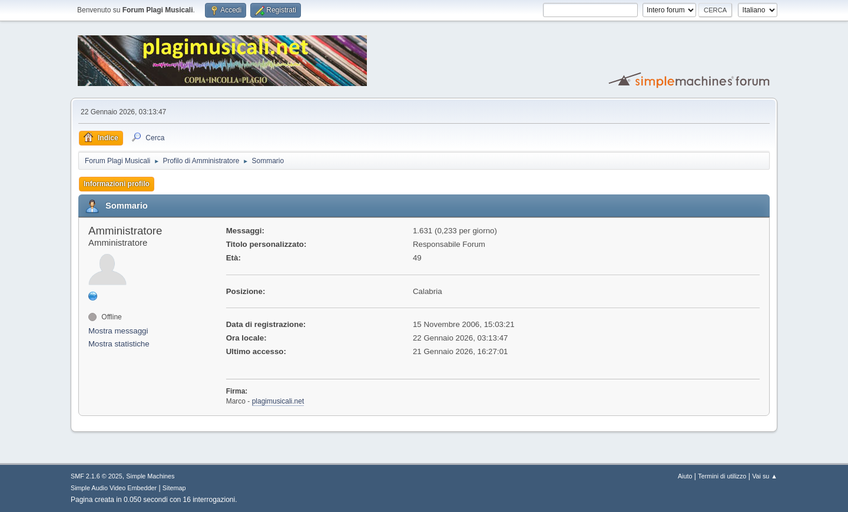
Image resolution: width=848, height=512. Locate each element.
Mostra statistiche (119, 343)
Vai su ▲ (764, 476)
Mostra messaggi (118, 330)
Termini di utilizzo (722, 476)
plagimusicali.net (278, 401)
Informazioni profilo (117, 184)
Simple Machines (150, 476)
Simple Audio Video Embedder (114, 487)
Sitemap (174, 487)
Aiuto (685, 476)
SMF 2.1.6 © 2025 (96, 476)
